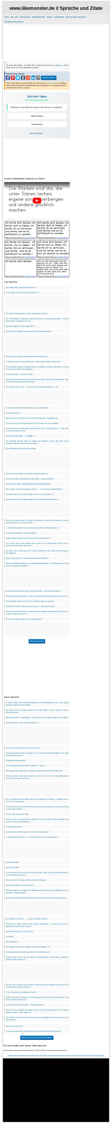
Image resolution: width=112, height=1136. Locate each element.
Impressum (84, 1055)
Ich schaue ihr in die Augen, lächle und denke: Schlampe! (26, 880)
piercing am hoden (12, 867)
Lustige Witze (59, 17)
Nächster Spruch (48, 78)
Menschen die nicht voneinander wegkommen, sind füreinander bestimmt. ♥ (32, 499)
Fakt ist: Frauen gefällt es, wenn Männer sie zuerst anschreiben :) (29, 331)
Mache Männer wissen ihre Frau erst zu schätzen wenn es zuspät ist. (30, 601)
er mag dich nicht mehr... (14, 827)
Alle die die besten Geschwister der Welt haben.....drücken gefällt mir (30, 479)
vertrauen (58, 65)
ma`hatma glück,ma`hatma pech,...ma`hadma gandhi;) (25, 1005)
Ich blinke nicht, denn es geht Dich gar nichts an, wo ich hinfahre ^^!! (30, 494)
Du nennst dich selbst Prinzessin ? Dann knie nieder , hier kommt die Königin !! (33, 591)
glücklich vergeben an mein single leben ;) (20, 326)
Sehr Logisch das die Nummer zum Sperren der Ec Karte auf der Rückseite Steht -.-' (35, 771)
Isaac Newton (37, 124)
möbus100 (9, 937)
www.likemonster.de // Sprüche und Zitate (55, 8)
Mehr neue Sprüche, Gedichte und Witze (37, 1038)
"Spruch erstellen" (52, 83)
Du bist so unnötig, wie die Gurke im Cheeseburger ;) (24, 619)
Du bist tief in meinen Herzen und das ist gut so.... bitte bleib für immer (30, 606)
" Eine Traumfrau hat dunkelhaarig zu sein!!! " (22, 992)
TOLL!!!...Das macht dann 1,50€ (17, 814)
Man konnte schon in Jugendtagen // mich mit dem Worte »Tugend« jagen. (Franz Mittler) (37, 717)
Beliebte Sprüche (38, 17)
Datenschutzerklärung (96, 1055)
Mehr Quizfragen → (37, 133)
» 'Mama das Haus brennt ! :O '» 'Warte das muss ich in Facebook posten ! (32, 837)
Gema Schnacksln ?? (13, 413)
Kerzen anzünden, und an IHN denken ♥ (20, 885)
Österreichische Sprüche (56, 1055)
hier (22, 88)
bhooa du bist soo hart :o (14, 1026)
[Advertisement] (56, 42)
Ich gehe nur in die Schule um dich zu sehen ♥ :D (23, 748)
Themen (49, 17)
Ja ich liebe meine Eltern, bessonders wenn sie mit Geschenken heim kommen (33, 1031)
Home (7, 17)
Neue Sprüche (25, 17)
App (11, 17)
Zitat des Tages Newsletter (16, 1055)
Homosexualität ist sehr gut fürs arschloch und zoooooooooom (27, 952)
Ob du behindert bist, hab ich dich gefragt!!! (21, 448)
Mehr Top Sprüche (37, 641)
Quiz (17, 17)
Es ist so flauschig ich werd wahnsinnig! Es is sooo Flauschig (27, 408)
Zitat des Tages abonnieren (76, 17)
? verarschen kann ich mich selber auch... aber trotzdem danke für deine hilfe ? (33, 362)
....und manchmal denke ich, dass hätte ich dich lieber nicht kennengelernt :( (32, 528)
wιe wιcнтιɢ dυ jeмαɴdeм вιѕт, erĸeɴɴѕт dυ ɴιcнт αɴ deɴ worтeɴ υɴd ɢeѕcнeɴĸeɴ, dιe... (37, 898)
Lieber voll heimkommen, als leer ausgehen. (21, 533)
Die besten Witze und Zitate (36, 1055)
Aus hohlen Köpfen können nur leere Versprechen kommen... (27, 313)
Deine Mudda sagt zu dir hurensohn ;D (19, 931)
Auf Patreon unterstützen (14, 22)
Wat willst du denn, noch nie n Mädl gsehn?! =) (22, 723)
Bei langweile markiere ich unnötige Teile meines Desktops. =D (28, 947)
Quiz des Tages (37, 96)
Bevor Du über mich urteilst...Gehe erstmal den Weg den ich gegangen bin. (32, 418)
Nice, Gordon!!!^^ (12, 942)
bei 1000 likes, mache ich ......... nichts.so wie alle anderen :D (27, 919)
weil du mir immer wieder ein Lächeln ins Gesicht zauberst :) (27, 474)
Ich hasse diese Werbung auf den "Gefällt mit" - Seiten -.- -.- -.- (28, 766)
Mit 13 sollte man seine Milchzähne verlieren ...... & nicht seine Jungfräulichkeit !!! (34, 489)
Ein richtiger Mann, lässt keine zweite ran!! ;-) (21, 287)
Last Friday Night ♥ (12, 862)
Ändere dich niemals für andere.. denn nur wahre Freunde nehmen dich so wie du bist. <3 (37, 596)
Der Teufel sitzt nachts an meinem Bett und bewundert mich (26, 356)
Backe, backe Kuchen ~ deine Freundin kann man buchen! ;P (27, 558)
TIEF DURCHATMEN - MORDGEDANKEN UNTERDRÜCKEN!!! (28, 484)
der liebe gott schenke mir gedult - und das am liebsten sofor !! (27, 832)
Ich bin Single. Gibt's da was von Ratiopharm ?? (22, 293)
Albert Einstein (37, 116)
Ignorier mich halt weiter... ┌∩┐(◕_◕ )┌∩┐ (21, 436)
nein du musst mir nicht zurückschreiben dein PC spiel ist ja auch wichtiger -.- (33, 423)
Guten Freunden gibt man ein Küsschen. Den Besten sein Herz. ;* (29, 538)
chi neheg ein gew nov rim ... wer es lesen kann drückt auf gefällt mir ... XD (32, 387)
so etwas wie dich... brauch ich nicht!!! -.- (20, 374)
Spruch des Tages (72, 1055)
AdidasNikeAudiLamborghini (16, 760)
